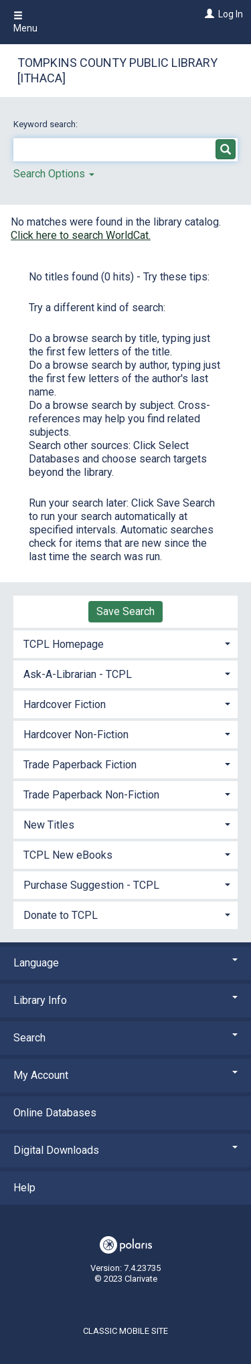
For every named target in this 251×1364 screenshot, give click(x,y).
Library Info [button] (125, 1000)
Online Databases (54, 1112)
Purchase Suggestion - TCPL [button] (91, 885)
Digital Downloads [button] (125, 1150)
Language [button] (125, 962)
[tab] (125, 643)
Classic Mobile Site (125, 1331)
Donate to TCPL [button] (60, 915)
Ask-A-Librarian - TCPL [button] (77, 674)
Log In (230, 14)
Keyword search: (46, 124)
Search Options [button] (53, 173)
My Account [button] (125, 1075)
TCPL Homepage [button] (63, 644)
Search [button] (125, 1037)
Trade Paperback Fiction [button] (80, 764)
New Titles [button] (48, 825)
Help (24, 1187)
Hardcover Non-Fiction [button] (76, 734)
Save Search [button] (125, 611)
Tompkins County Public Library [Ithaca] (117, 70)
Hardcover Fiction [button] (64, 704)
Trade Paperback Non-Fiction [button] (91, 794)
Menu (25, 22)
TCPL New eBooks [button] (67, 855)
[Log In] (207, 14)
